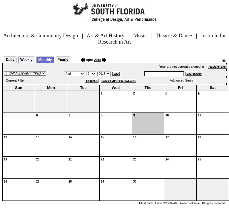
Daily (10, 60)
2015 (97, 60)
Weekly (26, 60)
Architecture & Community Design (40, 36)
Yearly (63, 60)
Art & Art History (106, 36)
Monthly (45, 60)
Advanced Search (182, 80)
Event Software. (190, 203)
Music (140, 36)
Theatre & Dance (174, 36)
